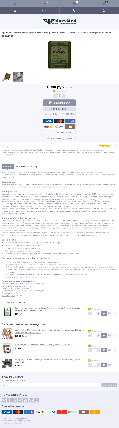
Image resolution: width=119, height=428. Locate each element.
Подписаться (109, 385)
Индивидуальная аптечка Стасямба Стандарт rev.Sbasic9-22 (42, 345)
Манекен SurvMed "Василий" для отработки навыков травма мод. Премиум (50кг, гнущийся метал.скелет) (49, 331)
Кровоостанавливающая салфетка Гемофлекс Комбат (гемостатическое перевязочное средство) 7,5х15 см (47, 309)
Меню (44, 11)
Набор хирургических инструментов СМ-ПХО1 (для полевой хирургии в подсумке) (47, 360)
